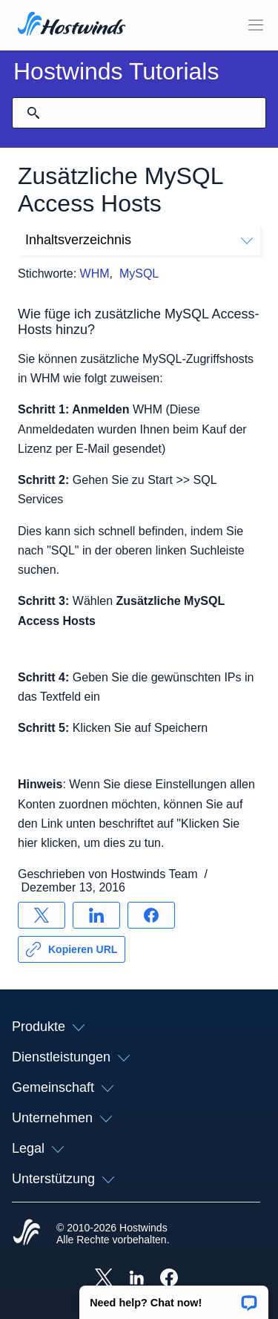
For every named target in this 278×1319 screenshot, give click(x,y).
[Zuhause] (71, 25)
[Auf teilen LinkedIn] (96, 915)
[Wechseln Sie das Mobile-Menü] (255, 25)
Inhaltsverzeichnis (139, 239)
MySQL (139, 273)
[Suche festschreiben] (33, 113)
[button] (174, 1297)
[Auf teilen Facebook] (151, 915)
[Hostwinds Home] (27, 1233)
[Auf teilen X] (41, 915)
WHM (95, 273)
